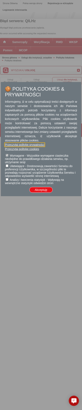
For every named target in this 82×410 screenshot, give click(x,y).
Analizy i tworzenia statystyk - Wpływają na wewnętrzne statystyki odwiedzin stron (34, 181)
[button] (74, 401)
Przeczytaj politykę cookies (22, 149)
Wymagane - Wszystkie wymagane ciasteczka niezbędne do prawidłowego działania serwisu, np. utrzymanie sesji (36, 159)
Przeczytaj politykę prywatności (24, 144)
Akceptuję (41, 189)
